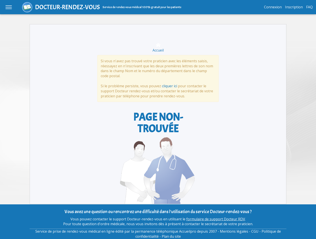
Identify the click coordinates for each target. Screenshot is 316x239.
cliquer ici (169, 86)
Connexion (273, 7)
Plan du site (171, 236)
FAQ (309, 7)
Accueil (158, 48)
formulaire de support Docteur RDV (215, 219)
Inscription (294, 7)
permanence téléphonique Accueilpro (165, 231)
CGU (255, 231)
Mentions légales (234, 231)
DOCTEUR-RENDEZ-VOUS (67, 7)
